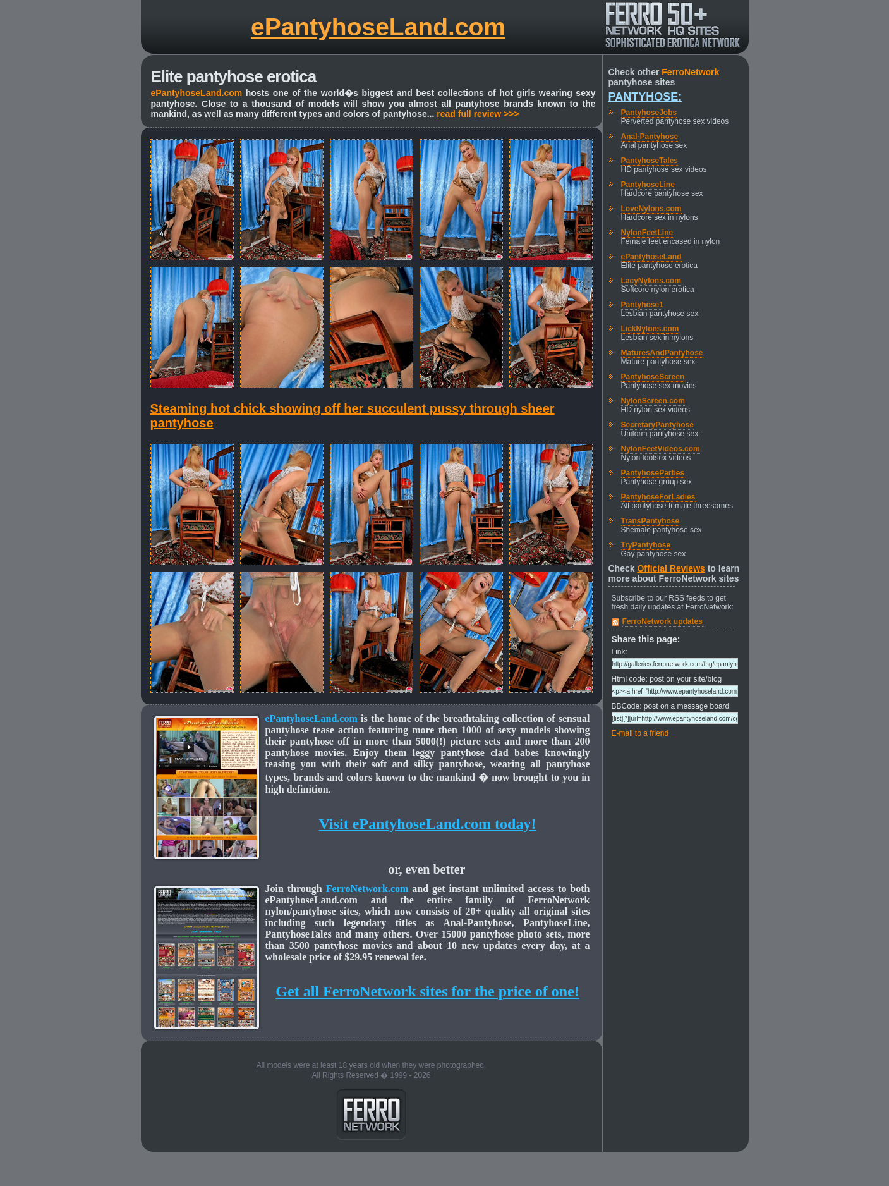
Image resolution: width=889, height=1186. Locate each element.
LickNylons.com (650, 328)
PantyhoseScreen (653, 376)
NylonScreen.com (653, 400)
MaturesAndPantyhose (662, 352)
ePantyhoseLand (651, 256)
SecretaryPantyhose (657, 424)
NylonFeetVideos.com (660, 448)
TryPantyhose (646, 545)
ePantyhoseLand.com (378, 26)
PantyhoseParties (653, 472)
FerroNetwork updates (662, 621)
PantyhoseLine (648, 184)
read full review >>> (478, 114)
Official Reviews (671, 568)
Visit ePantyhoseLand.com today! (427, 824)
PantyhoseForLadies (658, 496)
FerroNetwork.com (367, 888)
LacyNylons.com (651, 280)
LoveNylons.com (651, 208)
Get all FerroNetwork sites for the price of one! (427, 991)
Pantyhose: (645, 96)
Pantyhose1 (642, 304)
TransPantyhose (650, 521)
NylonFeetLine (647, 232)
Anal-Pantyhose (650, 136)
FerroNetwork (690, 72)
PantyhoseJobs (649, 112)
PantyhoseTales (649, 160)
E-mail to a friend (640, 733)
